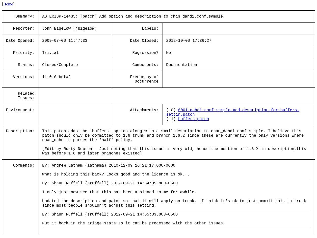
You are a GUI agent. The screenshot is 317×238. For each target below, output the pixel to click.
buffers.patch (193, 119)
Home (8, 4)
